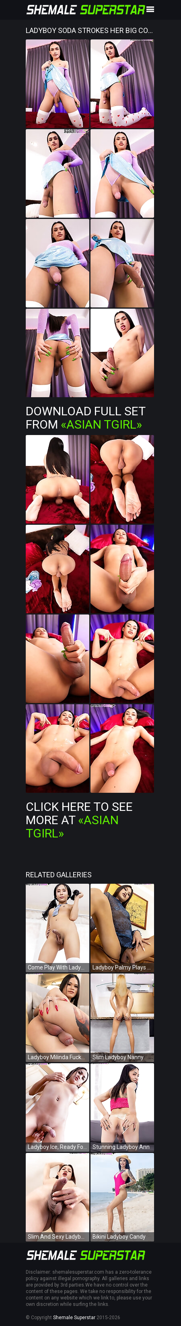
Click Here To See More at (79, 820)
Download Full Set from (85, 417)
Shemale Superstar (74, 1317)
